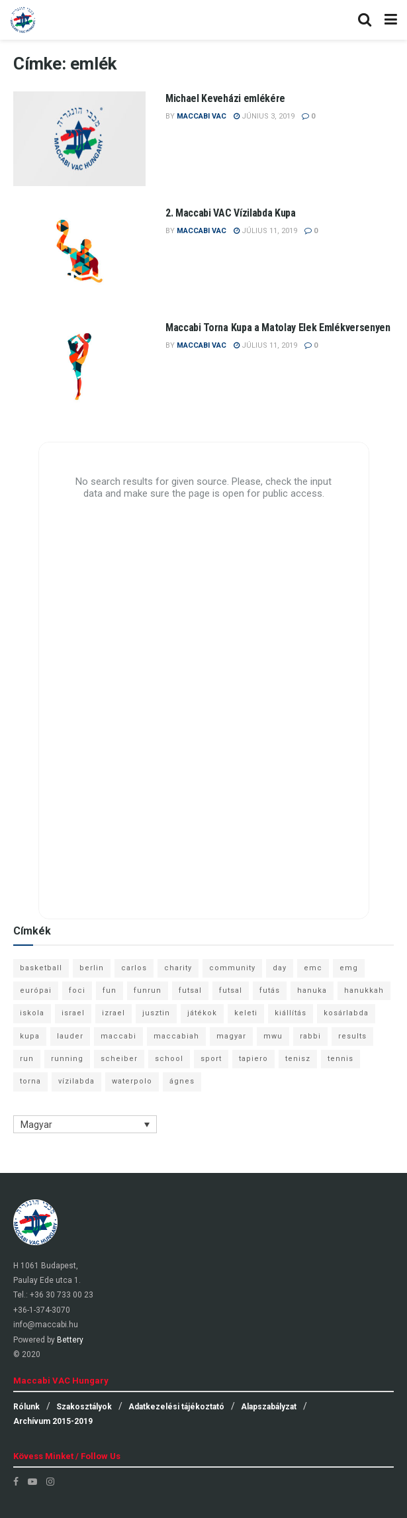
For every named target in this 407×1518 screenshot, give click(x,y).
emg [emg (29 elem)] (348, 968)
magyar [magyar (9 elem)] (231, 1036)
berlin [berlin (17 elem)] (91, 968)
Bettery (70, 1339)
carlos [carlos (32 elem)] (134, 968)
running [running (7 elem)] (67, 1058)
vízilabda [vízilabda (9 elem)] (76, 1081)
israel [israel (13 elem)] (73, 1013)
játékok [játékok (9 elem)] (202, 1013)
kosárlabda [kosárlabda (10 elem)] (346, 1013)
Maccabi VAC (201, 116)
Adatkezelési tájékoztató (176, 1406)
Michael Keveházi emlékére (225, 98)
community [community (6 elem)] (232, 968)
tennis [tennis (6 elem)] (340, 1058)
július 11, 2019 (265, 231)
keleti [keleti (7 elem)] (245, 1013)
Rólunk (26, 1406)
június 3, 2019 (264, 116)
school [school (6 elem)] (169, 1058)
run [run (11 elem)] (27, 1058)
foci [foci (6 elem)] (77, 990)
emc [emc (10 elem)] (313, 968)
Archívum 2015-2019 (53, 1421)
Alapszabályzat (268, 1406)
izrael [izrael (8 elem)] (113, 1013)
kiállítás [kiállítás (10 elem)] (290, 1013)
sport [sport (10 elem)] (211, 1058)
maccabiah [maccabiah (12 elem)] (176, 1036)
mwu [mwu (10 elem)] (273, 1036)
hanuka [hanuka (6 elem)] (312, 990)
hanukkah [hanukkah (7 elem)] (364, 990)
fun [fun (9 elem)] (109, 990)
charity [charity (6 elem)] (178, 968)
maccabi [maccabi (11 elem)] (118, 1036)
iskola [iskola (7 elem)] (32, 1013)
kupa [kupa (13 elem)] (30, 1036)
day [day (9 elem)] (280, 968)
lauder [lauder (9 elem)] (70, 1036)
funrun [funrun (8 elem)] (147, 990)
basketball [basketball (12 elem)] (41, 968)
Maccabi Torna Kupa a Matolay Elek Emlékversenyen (277, 327)
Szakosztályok (84, 1406)
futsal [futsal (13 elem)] (190, 990)
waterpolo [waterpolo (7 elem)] (132, 1081)
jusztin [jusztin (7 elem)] (156, 1013)
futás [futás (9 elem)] (269, 990)
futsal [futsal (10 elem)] (230, 990)
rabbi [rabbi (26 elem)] (310, 1036)
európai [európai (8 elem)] (36, 990)
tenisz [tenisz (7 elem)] (297, 1058)
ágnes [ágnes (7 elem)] (182, 1081)
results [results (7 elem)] (352, 1036)
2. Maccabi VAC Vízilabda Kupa (230, 213)
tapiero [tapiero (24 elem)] (253, 1058)
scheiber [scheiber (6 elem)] (119, 1058)
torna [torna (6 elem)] (30, 1081)
